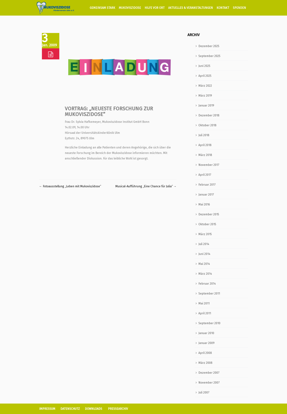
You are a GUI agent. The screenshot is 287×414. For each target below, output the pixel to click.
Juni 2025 (204, 66)
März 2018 (205, 155)
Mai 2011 (204, 303)
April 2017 (204, 174)
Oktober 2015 (207, 224)
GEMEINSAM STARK (102, 8)
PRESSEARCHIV (118, 409)
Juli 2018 (203, 135)
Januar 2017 (206, 194)
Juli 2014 (203, 244)
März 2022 (205, 85)
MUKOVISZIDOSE (130, 8)
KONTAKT (223, 8)
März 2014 (205, 273)
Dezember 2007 (208, 372)
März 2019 (205, 95)
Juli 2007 (203, 392)
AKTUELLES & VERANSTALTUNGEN (190, 8)
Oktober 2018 (207, 125)
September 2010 (209, 323)
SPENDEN (239, 8)
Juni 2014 (204, 254)
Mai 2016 (204, 204)
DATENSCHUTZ (70, 409)
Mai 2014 (204, 264)
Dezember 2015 (208, 214)
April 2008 (205, 353)
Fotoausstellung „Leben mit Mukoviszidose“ (70, 186)
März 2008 (205, 363)
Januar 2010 (206, 333)
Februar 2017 (207, 184)
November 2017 (208, 165)
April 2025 (204, 76)
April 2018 (204, 145)
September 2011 (209, 293)
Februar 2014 (207, 283)
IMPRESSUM (47, 409)
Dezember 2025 (208, 46)
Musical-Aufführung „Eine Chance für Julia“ (145, 186)
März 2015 (205, 234)
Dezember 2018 (208, 115)
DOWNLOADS (93, 409)
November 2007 (209, 382)
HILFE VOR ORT (155, 8)
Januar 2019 (206, 105)
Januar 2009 (206, 343)
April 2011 (204, 313)
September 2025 (209, 56)
